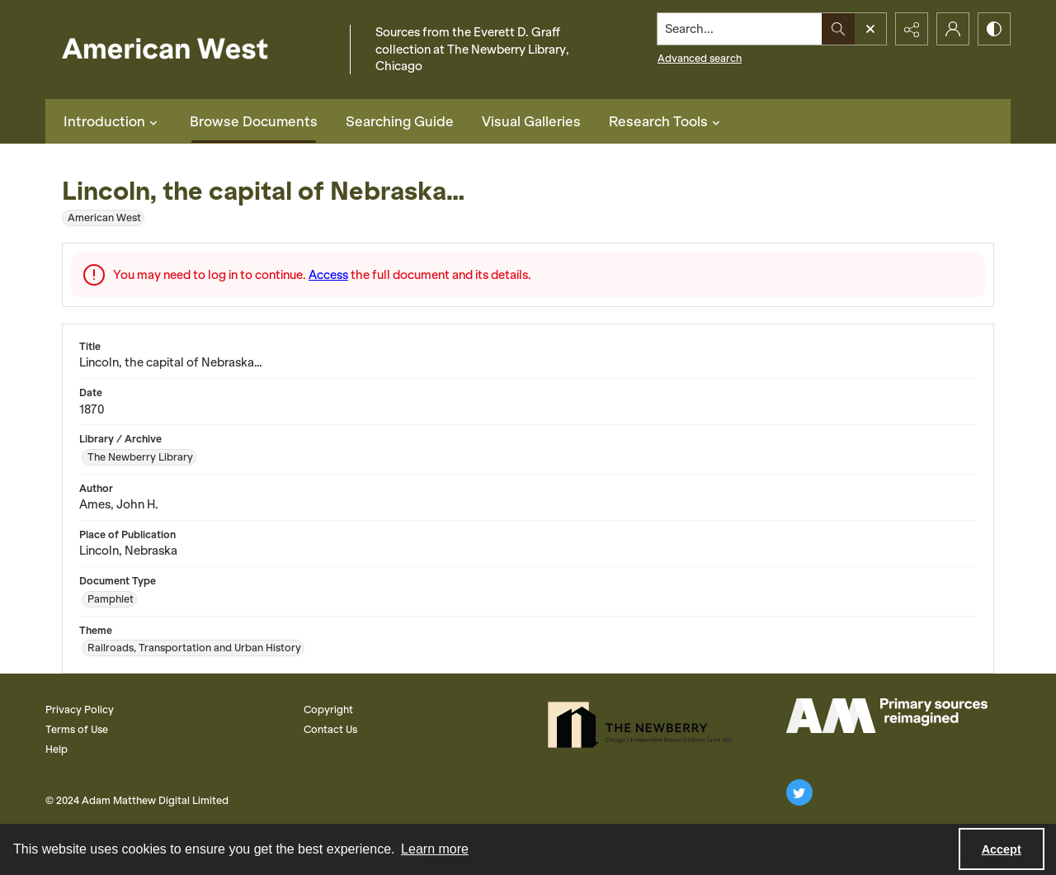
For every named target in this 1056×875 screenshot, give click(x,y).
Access (328, 274)
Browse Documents (254, 121)
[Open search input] (870, 29)
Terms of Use (76, 729)
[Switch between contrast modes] (994, 29)
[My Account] (953, 29)
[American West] (193, 50)
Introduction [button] (113, 121)
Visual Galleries (531, 121)
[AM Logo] (887, 715)
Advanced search (700, 58)
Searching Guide (400, 121)
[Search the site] (740, 29)
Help (56, 749)
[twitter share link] (799, 792)
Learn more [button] (435, 849)
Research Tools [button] (666, 121)
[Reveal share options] (911, 29)
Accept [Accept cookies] (1001, 849)
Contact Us (330, 729)
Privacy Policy (79, 709)
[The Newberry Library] (645, 724)
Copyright (328, 709)
